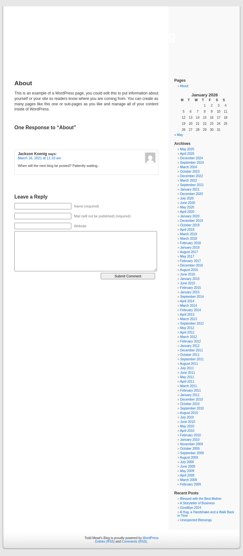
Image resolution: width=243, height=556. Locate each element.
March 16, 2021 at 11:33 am (39, 158)
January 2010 (190, 439)
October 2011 (190, 355)
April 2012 (187, 332)
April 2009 (187, 475)
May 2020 (187, 207)
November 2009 (191, 444)
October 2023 (190, 171)
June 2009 (187, 466)
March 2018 (188, 238)
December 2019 (191, 220)
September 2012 (192, 323)
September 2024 (192, 162)
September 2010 (192, 408)
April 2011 (187, 381)
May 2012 (187, 328)
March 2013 (188, 319)
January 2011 (190, 395)
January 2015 (190, 292)
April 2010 (187, 430)
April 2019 (187, 229)
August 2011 (189, 363)
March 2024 (188, 167)
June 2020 (187, 203)
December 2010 (191, 399)
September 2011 (192, 359)
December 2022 (191, 176)
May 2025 (187, 149)
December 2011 (191, 350)
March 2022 (188, 180)
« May (178, 135)
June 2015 (187, 283)
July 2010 (187, 417)
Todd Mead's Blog (121, 36)
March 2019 (188, 234)
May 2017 (187, 256)
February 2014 (190, 310)
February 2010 (190, 435)
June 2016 (187, 274)
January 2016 (190, 279)
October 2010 (190, 404)
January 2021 (190, 189)
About (184, 86)
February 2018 (190, 243)
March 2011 (188, 386)
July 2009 (187, 462)
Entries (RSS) (105, 541)
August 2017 (189, 252)
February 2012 (190, 341)
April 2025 (187, 153)
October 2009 (190, 448)
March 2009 (188, 480)
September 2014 (192, 296)
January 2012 (190, 346)
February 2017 (190, 261)
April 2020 (187, 212)
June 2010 (187, 422)
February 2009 (190, 484)
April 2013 (187, 314)
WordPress (150, 538)
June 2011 (187, 372)
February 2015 (190, 287)
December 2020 (191, 194)
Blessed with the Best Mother (201, 498)
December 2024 (191, 158)
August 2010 (189, 413)
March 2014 (188, 305)
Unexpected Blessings (196, 520)
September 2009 (192, 453)
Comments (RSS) (134, 541)
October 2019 (190, 225)
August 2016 (189, 270)
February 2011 (190, 390)
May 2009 (187, 471)
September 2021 (192, 185)
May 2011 (187, 377)
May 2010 (187, 426)
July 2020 (187, 198)
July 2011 (187, 368)
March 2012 (188, 337)
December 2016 (191, 265)
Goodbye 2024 (190, 507)
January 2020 (190, 216)
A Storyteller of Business (197, 503)
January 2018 (190, 247)
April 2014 (187, 301)
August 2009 (189, 457)
